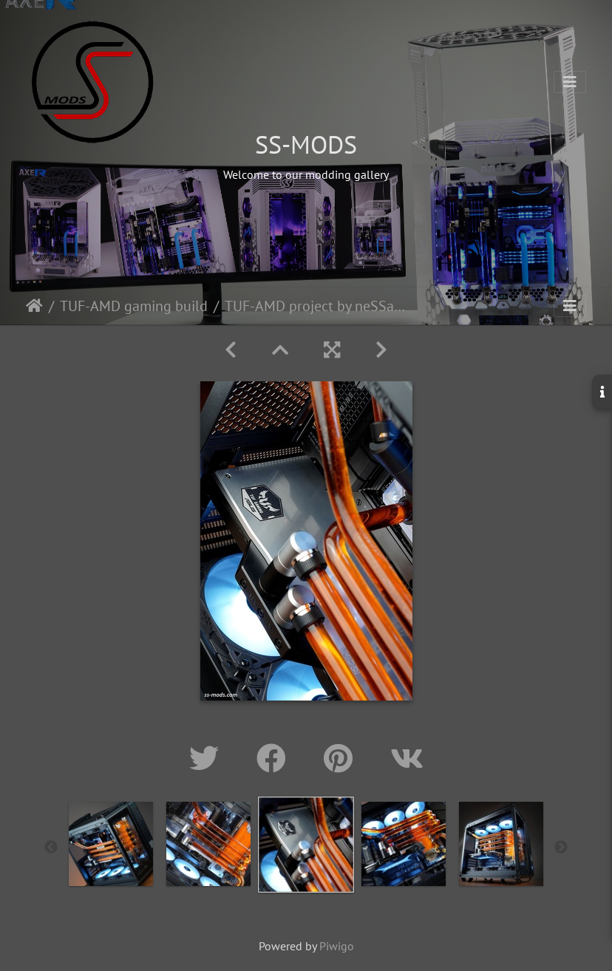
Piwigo (336, 945)
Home (34, 306)
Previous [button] (51, 847)
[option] (111, 844)
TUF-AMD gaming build (134, 306)
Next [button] (561, 847)
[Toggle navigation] (570, 82)
